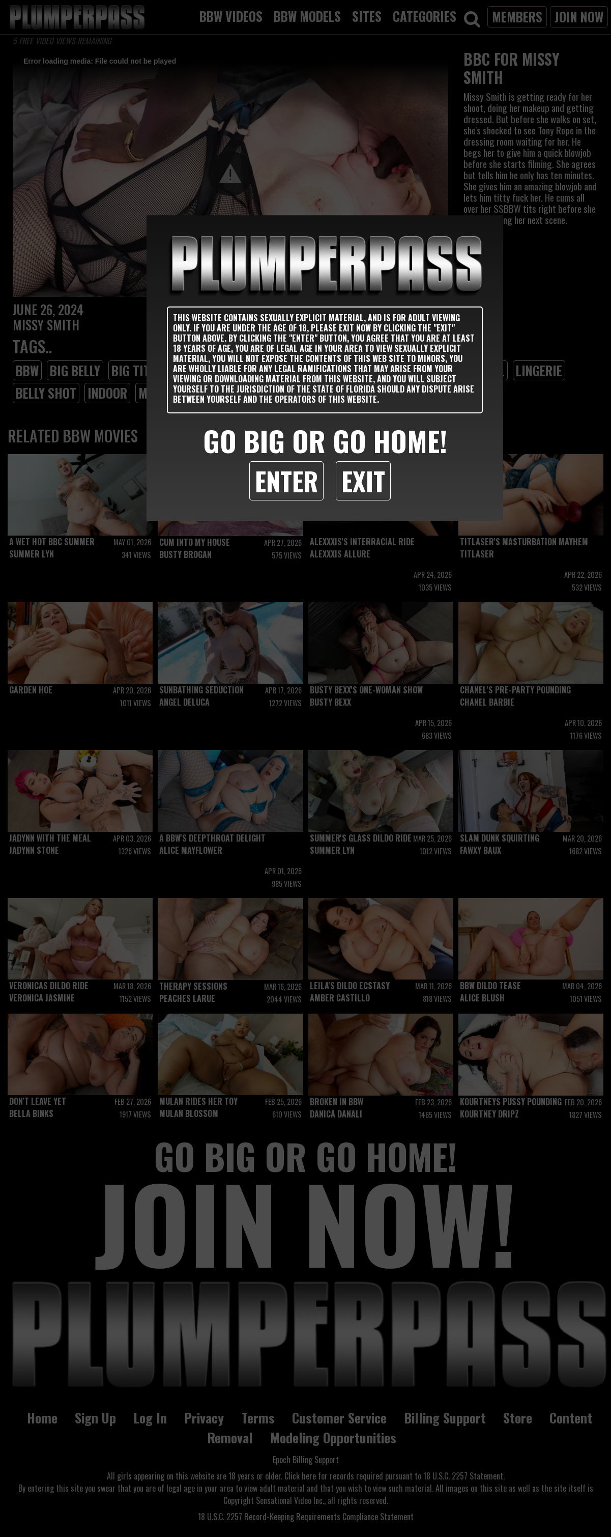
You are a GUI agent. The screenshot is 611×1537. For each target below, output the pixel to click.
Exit (363, 480)
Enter (286, 480)
